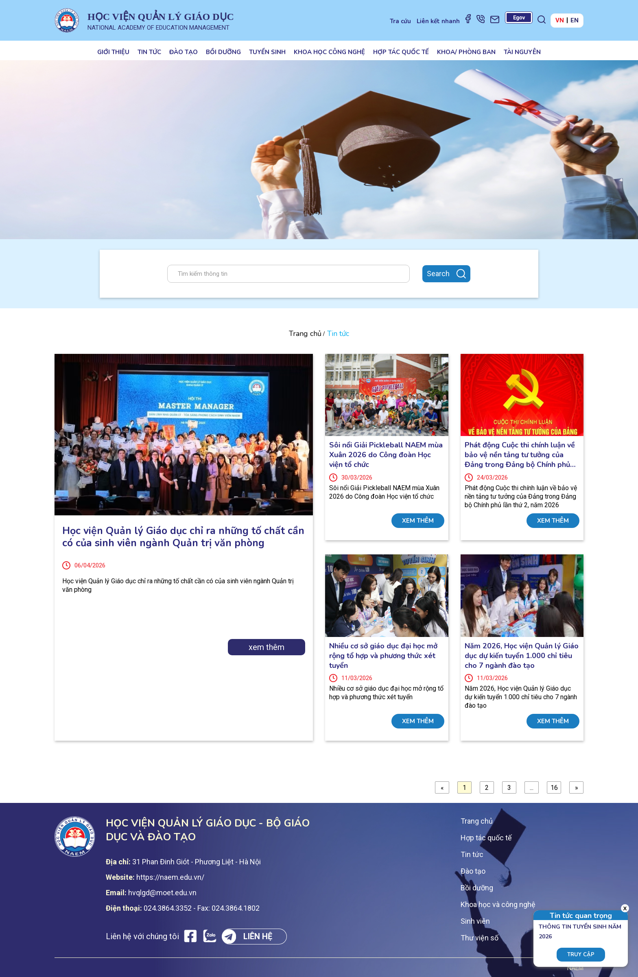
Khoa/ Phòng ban (466, 52)
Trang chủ (305, 333)
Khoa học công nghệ (329, 52)
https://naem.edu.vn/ (170, 877)
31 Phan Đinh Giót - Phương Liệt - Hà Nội (196, 861)
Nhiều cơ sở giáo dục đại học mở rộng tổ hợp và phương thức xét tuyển (383, 655)
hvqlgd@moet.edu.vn (162, 892)
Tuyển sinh (267, 52)
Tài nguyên (522, 52)
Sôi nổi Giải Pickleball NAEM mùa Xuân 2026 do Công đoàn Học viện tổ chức (386, 454)
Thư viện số (479, 937)
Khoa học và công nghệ (498, 904)
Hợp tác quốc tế (401, 52)
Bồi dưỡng (223, 52)
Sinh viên (475, 921)
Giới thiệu (113, 52)
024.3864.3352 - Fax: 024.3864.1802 (202, 908)
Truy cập (580, 954)
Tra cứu (400, 21)
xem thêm (266, 647)
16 (554, 788)
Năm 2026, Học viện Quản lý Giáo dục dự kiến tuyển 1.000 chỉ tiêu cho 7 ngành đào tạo (522, 655)
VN (559, 20)
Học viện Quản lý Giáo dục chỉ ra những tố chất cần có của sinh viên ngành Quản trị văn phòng (183, 537)
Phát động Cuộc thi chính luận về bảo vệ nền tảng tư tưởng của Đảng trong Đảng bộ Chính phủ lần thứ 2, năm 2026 (520, 454)
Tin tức (149, 52)
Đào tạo (183, 52)
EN (574, 20)
